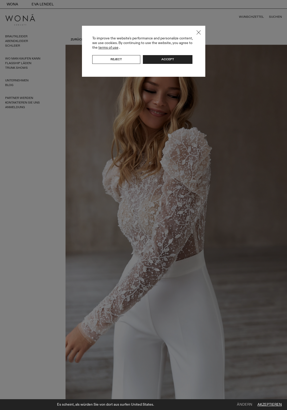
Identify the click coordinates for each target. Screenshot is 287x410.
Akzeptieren (269, 404)
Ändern (244, 404)
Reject (116, 59)
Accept (167, 59)
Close (199, 32)
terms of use (108, 47)
